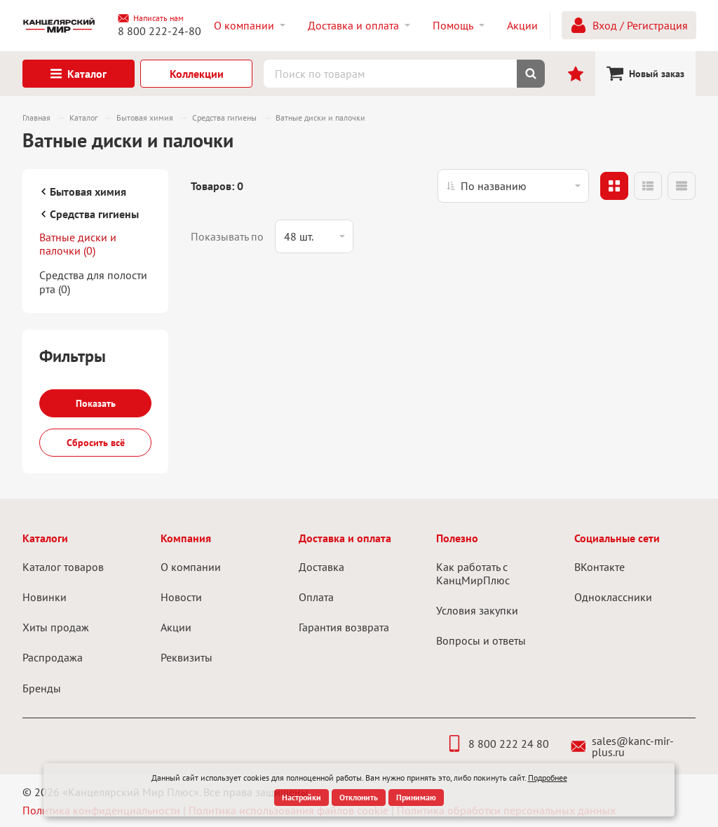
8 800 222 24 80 (497, 743)
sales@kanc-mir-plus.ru (622, 746)
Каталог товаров (63, 567)
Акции (176, 627)
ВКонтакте (599, 567)
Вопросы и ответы (481, 640)
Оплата (316, 597)
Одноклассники (613, 597)
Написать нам (151, 18)
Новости (181, 597)
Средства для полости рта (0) (93, 281)
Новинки (44, 597)
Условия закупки (477, 610)
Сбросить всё (96, 442)
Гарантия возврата (344, 627)
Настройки (301, 797)
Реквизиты (186, 657)
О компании (191, 567)
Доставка (321, 567)
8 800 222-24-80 (159, 31)
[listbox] (513, 186)
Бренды (41, 688)
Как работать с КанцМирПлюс (473, 573)
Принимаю (416, 797)
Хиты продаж (55, 627)
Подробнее (547, 777)
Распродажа (52, 657)
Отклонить (358, 797)
